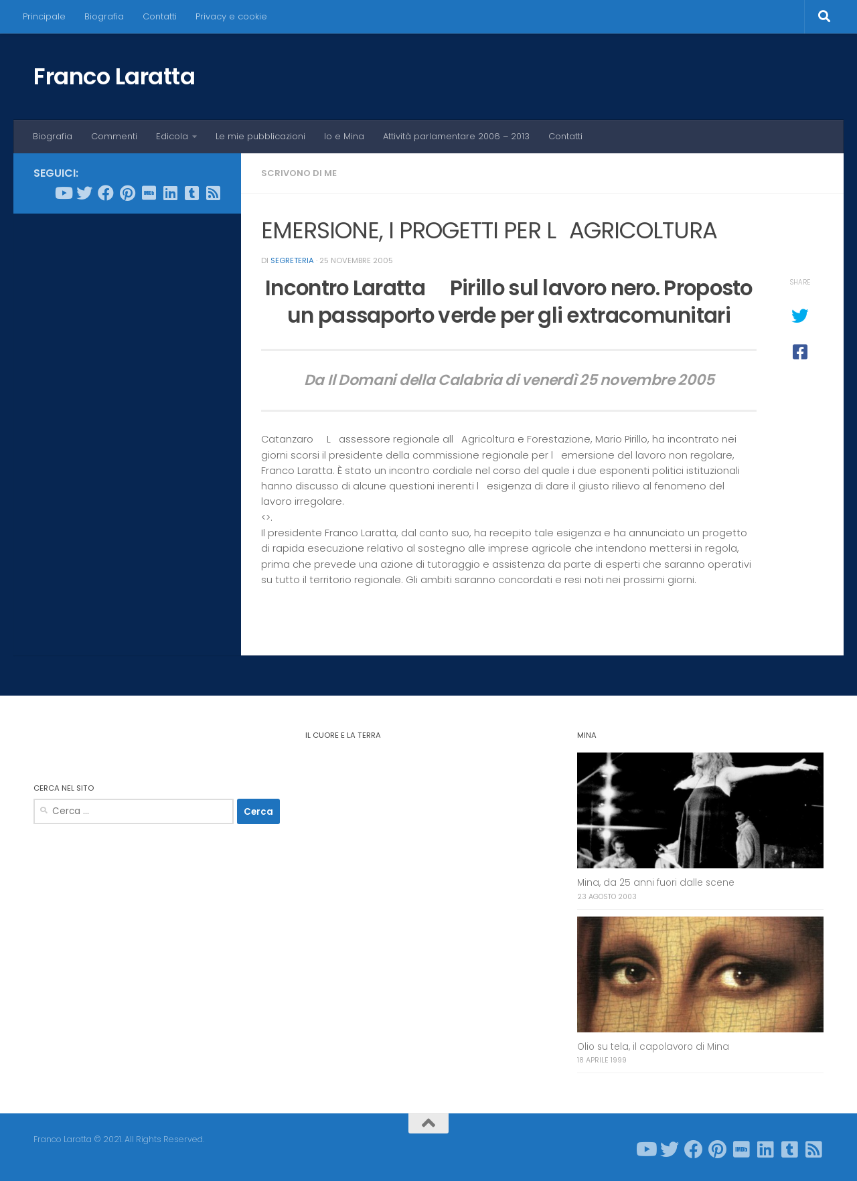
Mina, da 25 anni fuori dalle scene (655, 882)
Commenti (114, 136)
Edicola (172, 136)
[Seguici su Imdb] (149, 193)
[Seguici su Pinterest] (127, 193)
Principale (44, 16)
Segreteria (292, 260)
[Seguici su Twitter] (84, 193)
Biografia (104, 16)
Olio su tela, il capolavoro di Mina (653, 1046)
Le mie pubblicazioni (260, 136)
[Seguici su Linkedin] (170, 193)
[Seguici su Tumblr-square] (191, 193)
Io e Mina (344, 136)
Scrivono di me (299, 173)
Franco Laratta (114, 76)
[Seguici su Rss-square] (213, 193)
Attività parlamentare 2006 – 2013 (456, 136)
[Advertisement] (127, 428)
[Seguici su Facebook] (106, 193)
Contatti (160, 16)
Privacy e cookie (231, 16)
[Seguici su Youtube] (63, 193)
